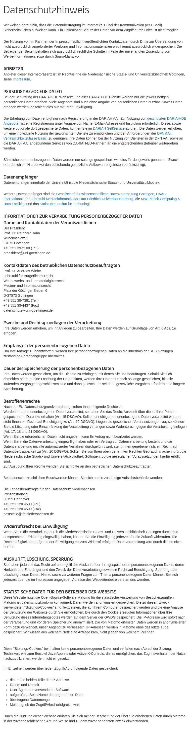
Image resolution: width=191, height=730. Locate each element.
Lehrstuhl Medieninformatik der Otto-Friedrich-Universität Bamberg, (83, 199)
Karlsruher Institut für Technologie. (66, 204)
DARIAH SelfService (109, 128)
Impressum (21, 79)
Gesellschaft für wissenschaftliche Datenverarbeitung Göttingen (105, 194)
